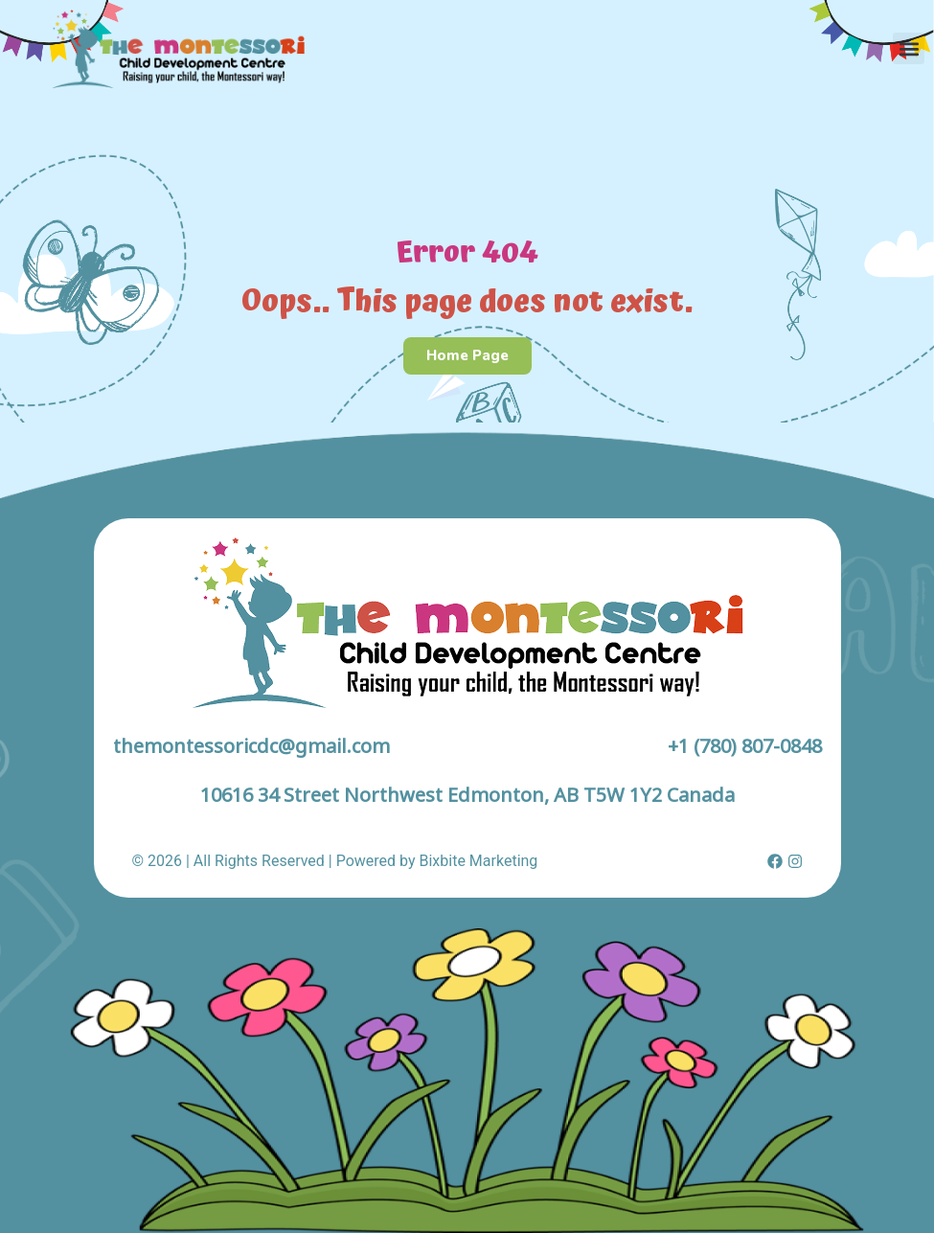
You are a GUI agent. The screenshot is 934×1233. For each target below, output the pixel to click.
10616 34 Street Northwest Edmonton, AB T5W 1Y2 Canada (467, 795)
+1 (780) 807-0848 (745, 746)
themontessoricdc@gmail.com (251, 746)
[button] (908, 48)
